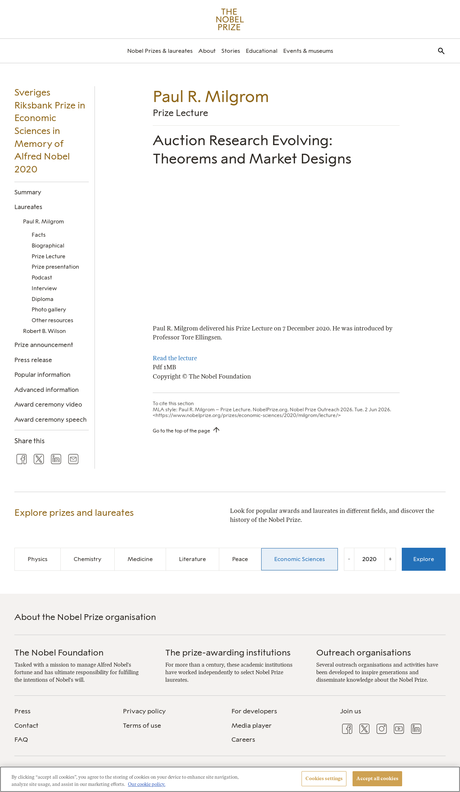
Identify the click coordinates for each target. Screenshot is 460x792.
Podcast (42, 277)
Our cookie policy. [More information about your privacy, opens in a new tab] (146, 784)
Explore (423, 559)
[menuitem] (160, 51)
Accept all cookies (377, 778)
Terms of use (142, 726)
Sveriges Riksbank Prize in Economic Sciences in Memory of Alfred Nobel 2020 (49, 131)
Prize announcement (43, 344)
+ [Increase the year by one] (390, 558)
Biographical (48, 245)
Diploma (43, 299)
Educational (261, 50)
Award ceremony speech (50, 419)
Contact (26, 726)
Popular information (42, 374)
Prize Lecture (48, 256)
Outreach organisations (363, 652)
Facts (39, 234)
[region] (230, 779)
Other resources (52, 320)
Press (22, 711)
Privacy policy (144, 711)
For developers (254, 711)
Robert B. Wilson (44, 331)
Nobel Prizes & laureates (160, 50)
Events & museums (308, 50)
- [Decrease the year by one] (349, 558)
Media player (251, 726)
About (207, 50)
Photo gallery (49, 309)
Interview (44, 288)
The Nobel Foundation (59, 652)
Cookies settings (323, 778)
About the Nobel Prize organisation (85, 617)
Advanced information (46, 389)
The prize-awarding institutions (228, 652)
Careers (243, 740)
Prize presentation (55, 266)
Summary (27, 192)
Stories (230, 50)
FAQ (21, 740)
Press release (33, 359)
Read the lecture (175, 358)
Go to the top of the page (181, 431)
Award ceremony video (48, 404)
